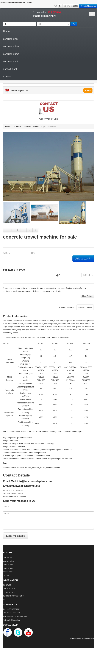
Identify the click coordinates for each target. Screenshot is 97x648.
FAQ (4, 599)
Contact (7, 76)
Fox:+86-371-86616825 (11, 613)
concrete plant (10, 39)
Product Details (85, 307)
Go (73, 24)
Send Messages (15, 535)
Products (17, 126)
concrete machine (32, 126)
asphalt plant (10, 69)
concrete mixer (11, 46)
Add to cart (83, 258)
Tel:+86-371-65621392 (11, 609)
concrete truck (10, 61)
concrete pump (11, 54)
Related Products (66, 307)
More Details (87, 296)
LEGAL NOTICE (9, 592)
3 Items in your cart (19, 90)
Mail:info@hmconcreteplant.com (31, 481)
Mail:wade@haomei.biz (25, 485)
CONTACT (7, 585)
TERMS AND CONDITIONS (13, 596)
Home (6, 31)
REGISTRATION (9, 589)
